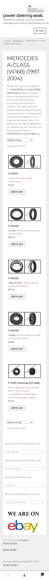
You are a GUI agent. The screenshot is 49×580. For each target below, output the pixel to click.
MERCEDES (18, 41)
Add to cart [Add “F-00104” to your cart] (17, 192)
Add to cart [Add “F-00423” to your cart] (17, 296)
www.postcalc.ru (23, 540)
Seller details (9, 549)
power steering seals (22, 15)
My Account (8, 575)
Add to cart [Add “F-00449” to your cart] (17, 349)
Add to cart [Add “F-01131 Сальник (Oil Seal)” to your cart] (17, 408)
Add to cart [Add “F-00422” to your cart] (17, 244)
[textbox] (24, 452)
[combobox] (24, 452)
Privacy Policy (10, 543)
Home (7, 41)
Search (24, 575)
